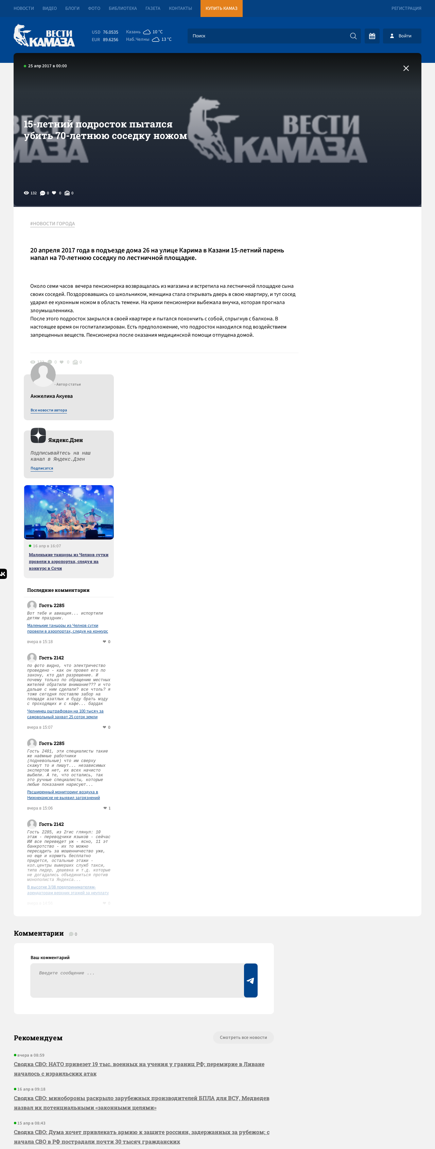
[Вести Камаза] (44, 36)
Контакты (180, 8)
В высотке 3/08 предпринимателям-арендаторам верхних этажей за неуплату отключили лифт (365, 711)
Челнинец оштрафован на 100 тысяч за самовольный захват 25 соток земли (363, 535)
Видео (49, 8)
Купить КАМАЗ (222, 8)
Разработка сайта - (395, 1130)
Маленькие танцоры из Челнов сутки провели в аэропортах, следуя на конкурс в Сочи (366, 382)
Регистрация (406, 8)
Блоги (72, 8)
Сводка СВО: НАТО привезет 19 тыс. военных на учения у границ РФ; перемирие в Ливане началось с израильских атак (139, 890)
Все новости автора (346, 231)
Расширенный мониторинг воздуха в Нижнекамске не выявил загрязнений (361, 616)
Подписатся (339, 289)
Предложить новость (354, 882)
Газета (152, 8)
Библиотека (123, 8)
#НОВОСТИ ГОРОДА (53, 223)
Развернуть (218, 1104)
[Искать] (353, 36)
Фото (94, 8)
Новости (24, 8)
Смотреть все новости (238, 859)
